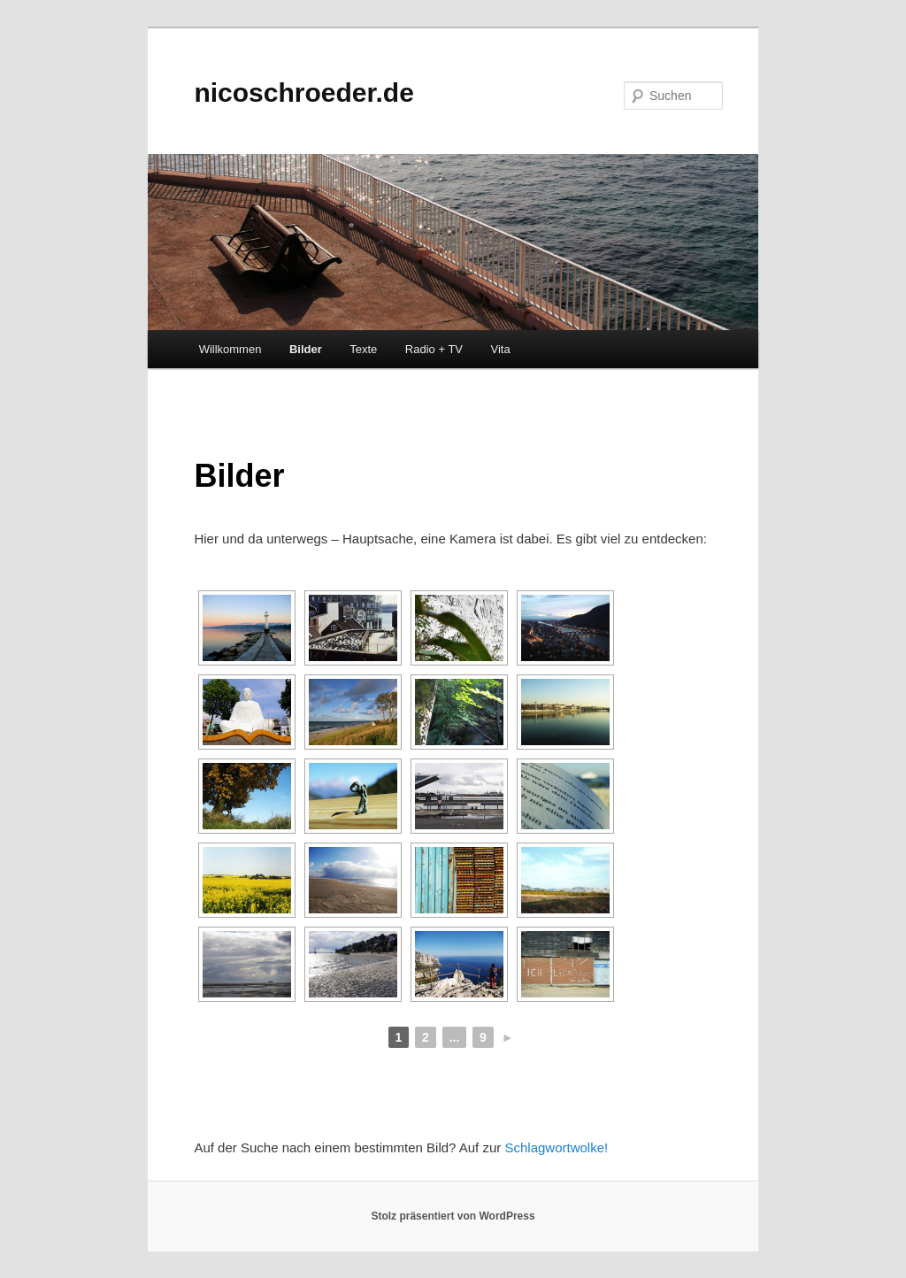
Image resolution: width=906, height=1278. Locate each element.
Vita (501, 349)
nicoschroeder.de (303, 92)
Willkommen (230, 349)
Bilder (305, 349)
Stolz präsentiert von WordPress (452, 1216)
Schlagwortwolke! (556, 1147)
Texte (363, 349)
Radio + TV (434, 349)
